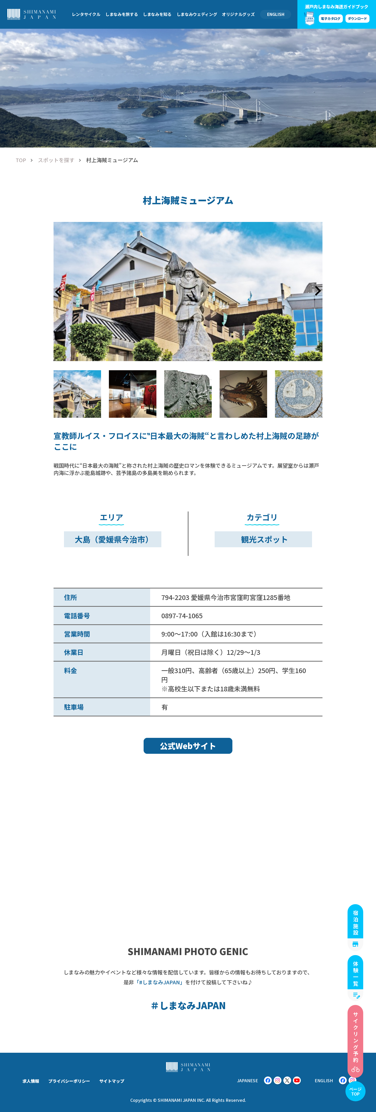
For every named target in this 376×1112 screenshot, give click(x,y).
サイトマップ (111, 1081)
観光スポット (264, 539)
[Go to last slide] (59, 291)
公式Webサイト (188, 745)
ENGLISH (275, 14)
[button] (77, 394)
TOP (21, 160)
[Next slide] (317, 291)
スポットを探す (56, 160)
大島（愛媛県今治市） (114, 539)
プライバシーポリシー (69, 1081)
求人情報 (30, 1081)
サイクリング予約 (355, 1037)
